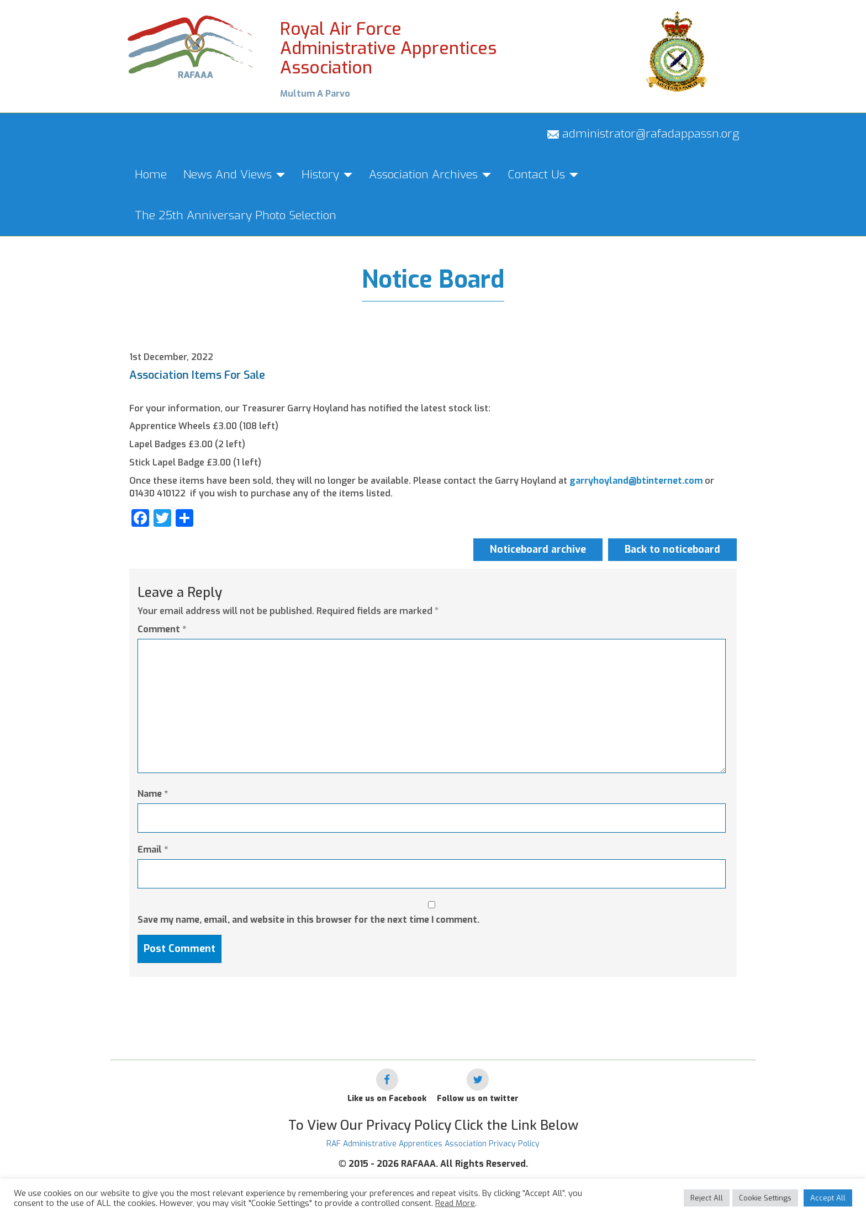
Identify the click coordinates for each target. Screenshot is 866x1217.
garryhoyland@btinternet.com (636, 480)
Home (151, 174)
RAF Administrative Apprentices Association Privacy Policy (433, 1144)
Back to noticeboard (672, 549)
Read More (455, 1203)
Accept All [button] (828, 1198)
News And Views (234, 174)
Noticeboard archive (538, 549)
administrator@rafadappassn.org (643, 133)
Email (153, 849)
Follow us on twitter (478, 1098)
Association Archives (430, 174)
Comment (162, 629)
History (327, 174)
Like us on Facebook (386, 1098)
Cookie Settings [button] (765, 1198)
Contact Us (543, 174)
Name (153, 794)
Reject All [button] (706, 1198)
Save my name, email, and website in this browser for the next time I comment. (308, 919)
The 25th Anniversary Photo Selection (235, 215)
